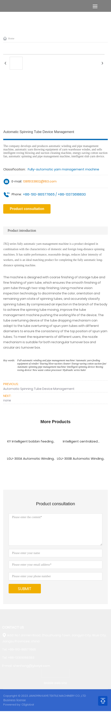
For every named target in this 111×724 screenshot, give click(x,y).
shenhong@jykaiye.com (31, 666)
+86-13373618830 (72, 194)
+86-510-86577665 (39, 194)
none (7, 400)
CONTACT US (13, 627)
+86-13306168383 (21, 657)
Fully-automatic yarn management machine (63, 169)
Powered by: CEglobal (18, 705)
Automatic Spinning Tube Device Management (38, 389)
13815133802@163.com (40, 181)
